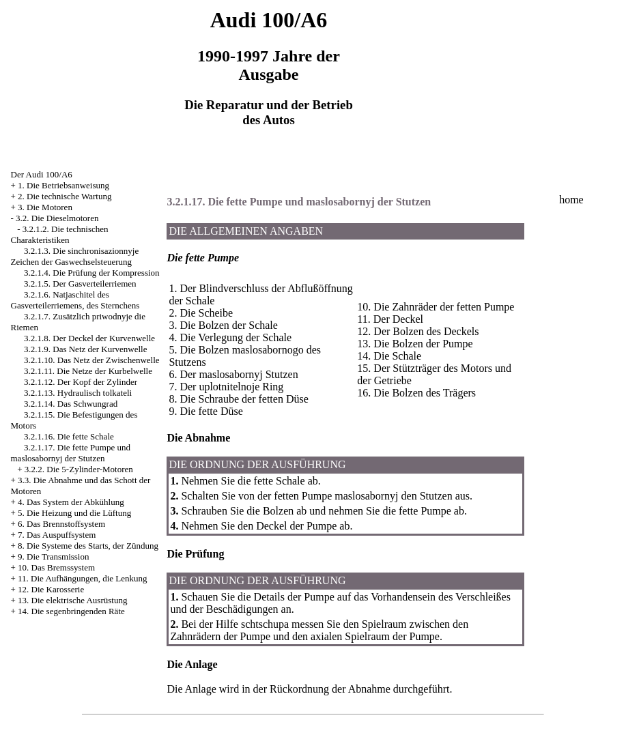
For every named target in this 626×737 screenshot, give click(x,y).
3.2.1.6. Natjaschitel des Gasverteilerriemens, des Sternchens (75, 299)
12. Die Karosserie (51, 589)
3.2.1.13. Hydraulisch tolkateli (78, 393)
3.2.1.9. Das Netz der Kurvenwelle (85, 349)
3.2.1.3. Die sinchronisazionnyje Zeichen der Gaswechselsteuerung (75, 256)
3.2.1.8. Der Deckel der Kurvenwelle (89, 338)
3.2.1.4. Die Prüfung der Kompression (92, 273)
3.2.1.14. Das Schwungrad (70, 404)
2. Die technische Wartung (64, 196)
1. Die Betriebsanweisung (63, 185)
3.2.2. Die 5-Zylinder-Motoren (79, 469)
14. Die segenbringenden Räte (71, 611)
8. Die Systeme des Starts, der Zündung (88, 545)
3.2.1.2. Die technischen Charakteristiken (60, 234)
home (571, 199)
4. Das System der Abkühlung (71, 502)
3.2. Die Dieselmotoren (57, 218)
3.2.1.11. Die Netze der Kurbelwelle (88, 371)
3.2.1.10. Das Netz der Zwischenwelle (92, 360)
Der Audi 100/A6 (41, 174)
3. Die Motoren (45, 207)
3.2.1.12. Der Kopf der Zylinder (80, 382)
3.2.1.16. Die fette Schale (69, 436)
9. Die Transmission (53, 556)
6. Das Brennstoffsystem (61, 524)
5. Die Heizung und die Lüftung (74, 513)
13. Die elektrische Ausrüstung (72, 600)
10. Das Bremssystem (56, 567)
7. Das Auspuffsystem (57, 535)
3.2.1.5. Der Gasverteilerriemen (80, 283)
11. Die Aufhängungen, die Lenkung (82, 578)
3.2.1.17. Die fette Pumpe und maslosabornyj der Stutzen (70, 452)
